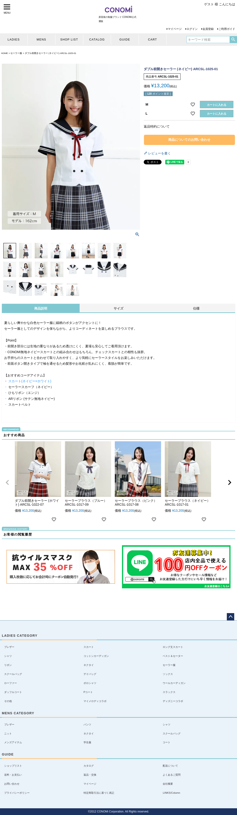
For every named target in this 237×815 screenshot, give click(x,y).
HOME (4, 53)
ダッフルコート (13, 692)
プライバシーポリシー (17, 792)
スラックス (169, 692)
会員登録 (208, 29)
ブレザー (9, 647)
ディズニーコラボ (173, 701)
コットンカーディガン (96, 656)
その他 (8, 701)
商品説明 (40, 308)
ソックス (168, 674)
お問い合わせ (11, 783)
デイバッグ (90, 674)
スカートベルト (19, 404)
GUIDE (124, 39)
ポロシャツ (90, 683)
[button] (7, 482)
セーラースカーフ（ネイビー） (30, 387)
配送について (170, 765)
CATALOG (97, 39)
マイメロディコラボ (95, 701)
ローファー (10, 683)
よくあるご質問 (172, 774)
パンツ (87, 724)
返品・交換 (90, 774)
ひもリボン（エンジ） (24, 393)
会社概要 (168, 783)
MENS (41, 39)
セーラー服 (16, 53)
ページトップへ (230, 617)
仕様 (196, 308)
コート (166, 742)
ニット (8, 733)
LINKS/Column (171, 792)
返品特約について (157, 126)
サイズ (118, 308)
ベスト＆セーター (173, 656)
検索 (233, 39)
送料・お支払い (13, 774)
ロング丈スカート (173, 647)
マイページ (175, 29)
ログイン (192, 29)
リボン (8, 665)
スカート (89, 647)
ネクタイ (89, 665)
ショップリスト (13, 765)
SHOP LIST (69, 39)
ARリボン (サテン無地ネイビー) (31, 399)
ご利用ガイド (226, 29)
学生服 (87, 742)
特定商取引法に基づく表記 (99, 792)
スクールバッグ (13, 674)
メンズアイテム (13, 742)
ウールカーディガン (174, 683)
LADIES (14, 39)
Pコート (88, 692)
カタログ (89, 765)
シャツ (8, 656)
